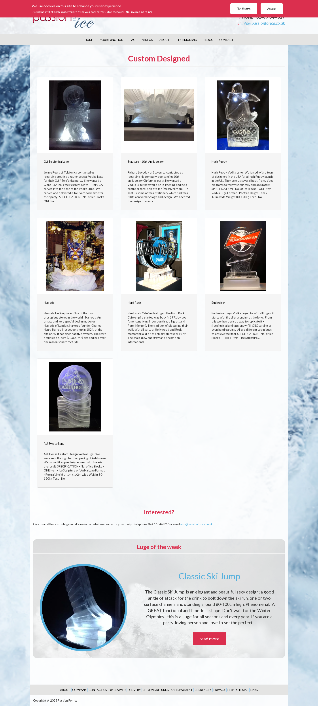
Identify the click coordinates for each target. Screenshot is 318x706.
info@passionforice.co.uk (263, 23)
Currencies (203, 690)
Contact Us (98, 690)
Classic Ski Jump (209, 576)
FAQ (133, 40)
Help (230, 690)
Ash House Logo (54, 443)
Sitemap (242, 690)
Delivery (134, 690)
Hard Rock (134, 302)
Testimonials (186, 40)
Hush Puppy (219, 161)
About (164, 40)
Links (254, 690)
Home (89, 40)
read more (209, 638)
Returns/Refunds (156, 690)
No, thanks (244, 8)
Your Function (111, 40)
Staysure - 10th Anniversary (146, 161)
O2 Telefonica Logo (56, 161)
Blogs (208, 40)
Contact (226, 40)
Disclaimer (117, 690)
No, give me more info (139, 11)
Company (79, 690)
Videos (147, 40)
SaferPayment (182, 690)
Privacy (219, 690)
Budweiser (218, 302)
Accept (271, 8)
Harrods (49, 302)
